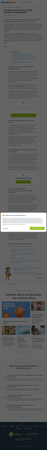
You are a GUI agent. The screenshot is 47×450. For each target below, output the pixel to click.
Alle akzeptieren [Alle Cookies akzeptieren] (37, 228)
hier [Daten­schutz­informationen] (24, 224)
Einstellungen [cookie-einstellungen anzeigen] (5, 228)
